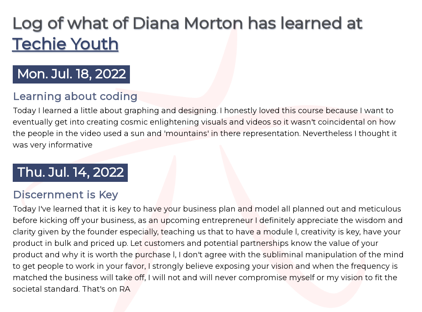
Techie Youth (65, 44)
